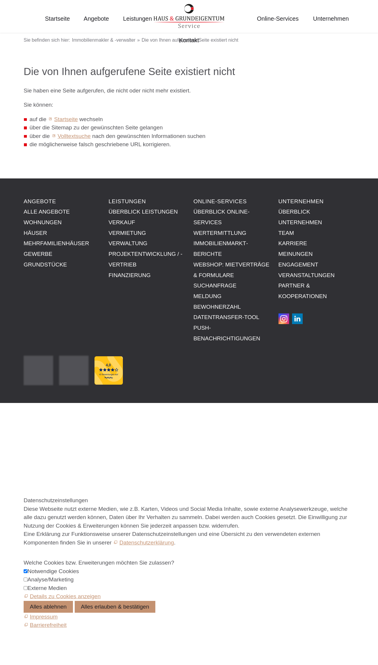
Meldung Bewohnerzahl (217, 301)
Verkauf (122, 222)
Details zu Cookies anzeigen (65, 596)
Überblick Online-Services (221, 217)
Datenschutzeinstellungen (56, 442)
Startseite (57, 18)
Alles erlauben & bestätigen (115, 607)
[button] (283, 318)
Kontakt (189, 40)
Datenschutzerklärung (146, 542)
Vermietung (127, 233)
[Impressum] (41, 617)
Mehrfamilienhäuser (56, 243)
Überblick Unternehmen (300, 217)
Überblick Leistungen (143, 212)
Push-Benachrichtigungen (226, 333)
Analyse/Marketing (50, 579)
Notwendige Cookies (53, 571)
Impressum (37, 421)
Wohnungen (43, 222)
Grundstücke (45, 264)
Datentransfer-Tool (226, 317)
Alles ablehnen (48, 607)
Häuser (35, 233)
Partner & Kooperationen (302, 290)
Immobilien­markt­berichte (220, 248)
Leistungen (137, 18)
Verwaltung (128, 243)
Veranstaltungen (306, 275)
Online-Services (278, 18)
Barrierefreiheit (42, 448)
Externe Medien (47, 588)
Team (286, 233)
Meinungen (295, 254)
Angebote (96, 18)
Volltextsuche (74, 136)
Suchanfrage (215, 285)
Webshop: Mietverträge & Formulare (231, 269)
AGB (29, 428)
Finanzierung (130, 275)
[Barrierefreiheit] (45, 625)
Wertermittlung (219, 233)
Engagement (298, 264)
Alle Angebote (47, 212)
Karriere (292, 243)
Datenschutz (39, 435)
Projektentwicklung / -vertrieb (146, 259)
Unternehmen (331, 18)
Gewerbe (38, 254)
